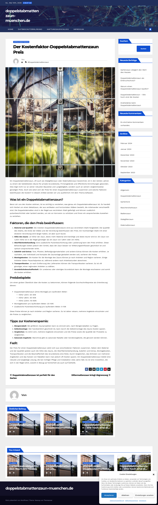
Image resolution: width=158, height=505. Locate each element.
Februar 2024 (126, 143)
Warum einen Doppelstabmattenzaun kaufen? (59, 427)
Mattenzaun (126, 213)
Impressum (142, 500)
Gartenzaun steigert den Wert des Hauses (23, 467)
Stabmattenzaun (128, 225)
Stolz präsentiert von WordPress (16, 500)
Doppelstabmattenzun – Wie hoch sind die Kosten (96, 427)
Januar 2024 (126, 149)
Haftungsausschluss (131, 500)
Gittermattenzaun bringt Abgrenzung (91, 375)
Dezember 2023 (127, 155)
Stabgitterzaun (127, 219)
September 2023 (128, 172)
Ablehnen (125, 495)
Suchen (124, 41)
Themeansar (48, 500)
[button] (154, 474)
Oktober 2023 (126, 167)
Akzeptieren (109, 495)
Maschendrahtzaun (129, 208)
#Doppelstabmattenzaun (38, 62)
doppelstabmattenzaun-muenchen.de (39, 488)
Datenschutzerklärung (117, 500)
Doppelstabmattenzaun (21, 42)
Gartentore (125, 202)
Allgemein (125, 190)
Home (10, 29)
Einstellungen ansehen (144, 495)
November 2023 (127, 161)
